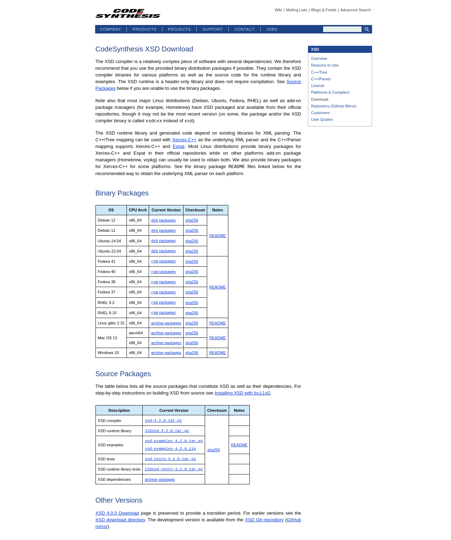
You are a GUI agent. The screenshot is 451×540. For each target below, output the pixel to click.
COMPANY (110, 29)
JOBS (272, 29)
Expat (178, 146)
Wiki (278, 10)
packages (163, 219)
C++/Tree (319, 72)
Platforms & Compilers (330, 92)
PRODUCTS (144, 29)
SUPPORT (212, 29)
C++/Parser (321, 79)
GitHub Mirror (343, 106)
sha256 (191, 219)
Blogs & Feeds (323, 10)
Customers (320, 113)
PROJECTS (179, 29)
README (217, 234)
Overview (319, 58)
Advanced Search (355, 10)
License (318, 85)
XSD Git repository (264, 513)
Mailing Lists (296, 10)
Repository (320, 106)
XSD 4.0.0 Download (117, 506)
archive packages (166, 319)
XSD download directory (120, 513)
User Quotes (322, 119)
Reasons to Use (325, 65)
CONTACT (244, 29)
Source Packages (123, 369)
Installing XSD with (243, 388)
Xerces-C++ (184, 139)
